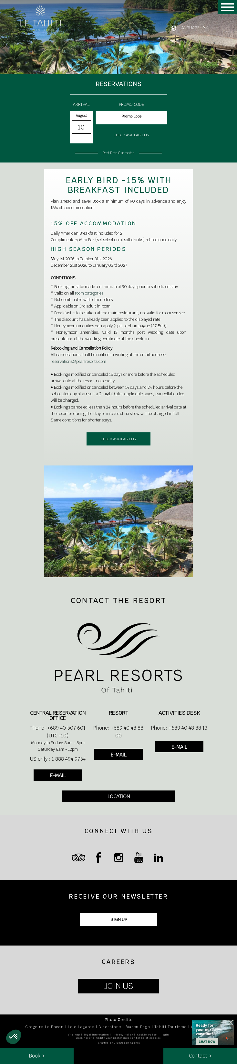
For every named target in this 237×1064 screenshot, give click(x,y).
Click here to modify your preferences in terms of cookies (118, 1037)
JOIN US (118, 986)
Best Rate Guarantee (118, 153)
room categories (89, 293)
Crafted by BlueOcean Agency (119, 1042)
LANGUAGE (190, 27)
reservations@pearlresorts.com (78, 361)
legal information (96, 1034)
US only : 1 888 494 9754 (58, 759)
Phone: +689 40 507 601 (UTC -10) (58, 732)
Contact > (200, 1056)
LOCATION (119, 796)
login (165, 1034)
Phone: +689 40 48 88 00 (118, 732)
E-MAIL (58, 775)
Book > (37, 1056)
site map (74, 1034)
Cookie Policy (147, 1034)
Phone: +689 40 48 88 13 (179, 728)
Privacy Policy (123, 1034)
